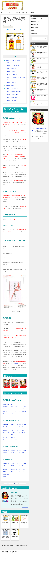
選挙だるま (17, 12)
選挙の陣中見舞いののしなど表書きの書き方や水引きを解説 (42, 103)
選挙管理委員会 (14, 363)
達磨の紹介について (10, 85)
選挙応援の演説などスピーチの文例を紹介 (42, 53)
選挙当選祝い (35, 27)
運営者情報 (31, 12)
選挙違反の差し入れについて (13, 65)
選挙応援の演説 (35, 24)
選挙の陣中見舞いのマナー (12, 94)
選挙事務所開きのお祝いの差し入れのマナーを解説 (5, 523)
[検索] (39, 38)
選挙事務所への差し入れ (8, 27)
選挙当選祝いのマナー (11, 100)
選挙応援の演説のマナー (12, 97)
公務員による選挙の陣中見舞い (14, 432)
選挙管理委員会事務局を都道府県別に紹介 (5, 537)
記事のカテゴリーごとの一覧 (12, 88)
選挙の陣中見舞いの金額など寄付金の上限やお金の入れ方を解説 (42, 97)
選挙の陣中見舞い (35, 21)
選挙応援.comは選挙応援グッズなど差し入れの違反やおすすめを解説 (42, 66)
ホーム (2, 12)
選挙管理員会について (11, 82)
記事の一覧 (24, 12)
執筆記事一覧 (25, 507)
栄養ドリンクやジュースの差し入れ (22, 406)
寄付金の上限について (11, 68)
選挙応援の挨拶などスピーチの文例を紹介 (42, 90)
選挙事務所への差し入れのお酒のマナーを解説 (15, 537)
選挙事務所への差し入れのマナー (14, 91)
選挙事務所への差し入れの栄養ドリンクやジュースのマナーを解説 (42, 84)
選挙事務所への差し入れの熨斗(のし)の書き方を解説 (24, 523)
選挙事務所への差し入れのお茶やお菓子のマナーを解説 (15, 524)
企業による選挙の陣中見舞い (6, 432)
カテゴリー (9, 12)
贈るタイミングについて (12, 74)
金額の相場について (11, 71)
